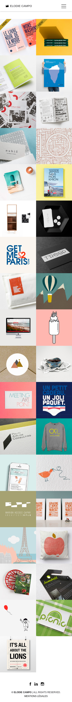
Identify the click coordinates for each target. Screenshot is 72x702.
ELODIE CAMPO (19, 6)
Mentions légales (36, 696)
